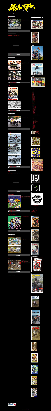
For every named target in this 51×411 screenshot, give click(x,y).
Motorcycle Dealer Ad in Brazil (13, 35)
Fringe (9, 171)
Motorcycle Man (11, 194)
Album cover (10, 211)
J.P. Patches (10, 114)
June (33, 112)
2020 (32, 94)
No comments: (14, 82)
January (34, 127)
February (34, 126)
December (34, 106)
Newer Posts (9, 274)
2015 (32, 99)
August (33, 110)
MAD (9, 85)
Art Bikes (9, 132)
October (34, 108)
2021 (32, 93)
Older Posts (28, 274)
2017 (32, 97)
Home (18, 274)
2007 (32, 128)
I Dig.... (9, 17)
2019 (32, 95)
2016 (32, 98)
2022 (32, 92)
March (33, 125)
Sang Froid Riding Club (34, 210)
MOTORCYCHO (13, 3)
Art (9, 167)
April (33, 124)
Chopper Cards (11, 235)
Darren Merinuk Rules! (12, 214)
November (34, 107)
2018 (32, 96)
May (33, 113)
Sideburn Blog (33, 211)
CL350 (9, 258)
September (34, 109)
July (33, 111)
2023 (32, 91)
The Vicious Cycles (34, 212)
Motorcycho (37, 131)
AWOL (9, 59)
